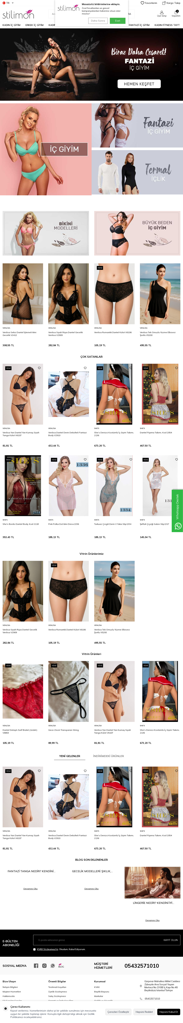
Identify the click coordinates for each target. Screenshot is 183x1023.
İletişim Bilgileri (10, 987)
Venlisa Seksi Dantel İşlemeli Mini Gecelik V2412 (19, 333)
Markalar (98, 996)
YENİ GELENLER (69, 756)
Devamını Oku (30, 888)
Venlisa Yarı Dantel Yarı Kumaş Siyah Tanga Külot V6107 (21, 434)
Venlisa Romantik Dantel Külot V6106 (113, 332)
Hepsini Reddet (144, 1011)
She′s (96, 428)
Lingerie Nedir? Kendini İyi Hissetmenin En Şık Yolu (152, 903)
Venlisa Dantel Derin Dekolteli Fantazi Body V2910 (67, 434)
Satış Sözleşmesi (57, 996)
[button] (170, 64)
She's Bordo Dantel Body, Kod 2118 (21, 524)
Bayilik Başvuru (101, 991)
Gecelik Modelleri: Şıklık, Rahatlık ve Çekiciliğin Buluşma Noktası (91, 871)
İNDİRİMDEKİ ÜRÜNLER (108, 756)
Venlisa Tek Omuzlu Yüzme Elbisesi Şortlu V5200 (158, 333)
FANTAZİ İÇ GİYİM (139, 25)
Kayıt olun (171, 939)
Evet (117, 20)
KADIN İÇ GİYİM (11, 25)
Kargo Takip (171, 3)
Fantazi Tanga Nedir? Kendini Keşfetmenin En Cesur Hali (31, 871)
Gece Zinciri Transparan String (63, 730)
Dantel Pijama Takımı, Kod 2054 (156, 432)
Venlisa (6, 328)
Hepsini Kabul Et (169, 1011)
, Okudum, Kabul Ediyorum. (59, 949)
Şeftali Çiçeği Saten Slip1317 (154, 524)
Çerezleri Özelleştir (118, 1011)
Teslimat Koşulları (57, 987)
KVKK (97, 987)
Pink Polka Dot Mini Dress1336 (63, 524)
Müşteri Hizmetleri (12, 991)
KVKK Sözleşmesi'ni (47, 949)
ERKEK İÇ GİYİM (34, 25)
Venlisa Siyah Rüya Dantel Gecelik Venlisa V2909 (65, 333)
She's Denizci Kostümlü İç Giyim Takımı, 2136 (114, 434)
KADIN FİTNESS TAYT (167, 25)
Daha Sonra (97, 20)
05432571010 (142, 965)
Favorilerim (149, 3)
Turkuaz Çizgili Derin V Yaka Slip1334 (112, 524)
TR (8, 3)
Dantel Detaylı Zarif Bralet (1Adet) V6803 (20, 731)
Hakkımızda (9, 996)
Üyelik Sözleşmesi (57, 991)
